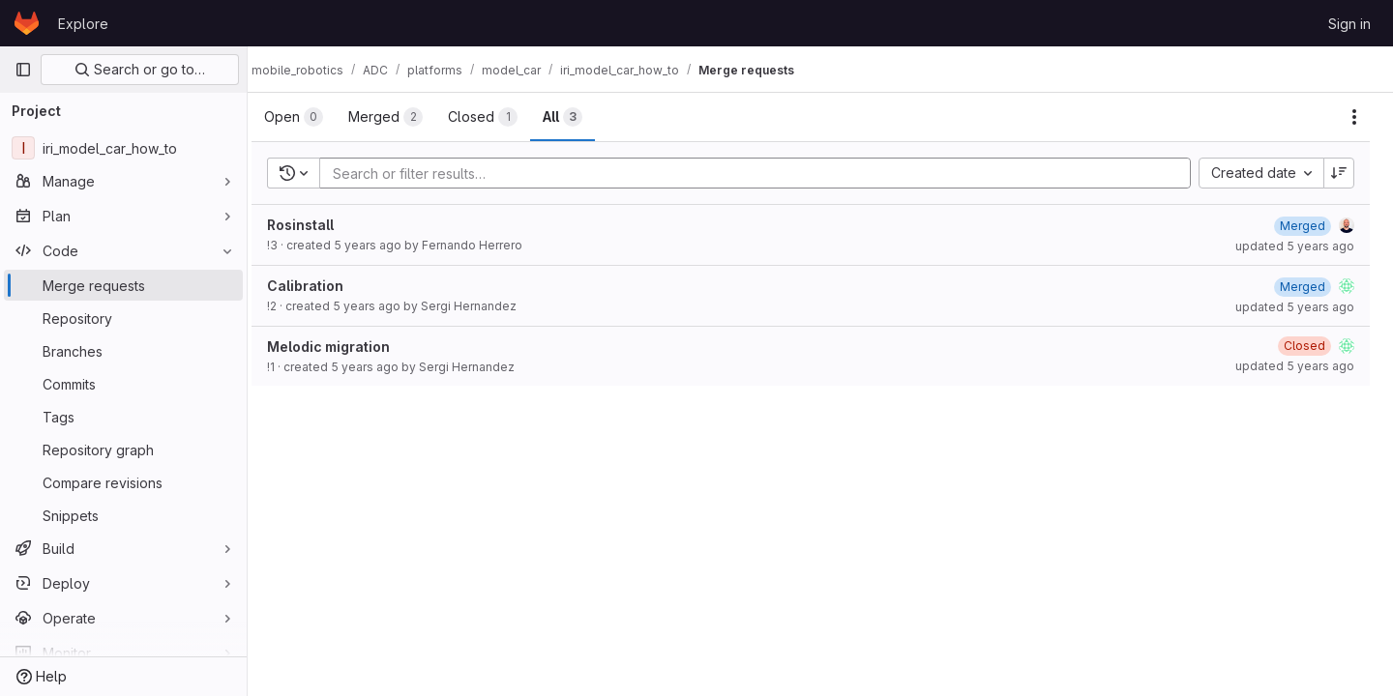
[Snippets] (123, 515)
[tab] (313, 117)
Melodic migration (347, 346)
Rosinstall (319, 225)
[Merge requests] (123, 285)
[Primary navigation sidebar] (23, 69)
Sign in (1349, 23)
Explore (83, 23)
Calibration (324, 285)
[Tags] (123, 416)
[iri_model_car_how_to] (123, 147)
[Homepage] (27, 23)
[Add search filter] (770, 173)
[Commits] (123, 383)
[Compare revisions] (123, 482)
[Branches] (123, 350)
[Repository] (123, 318)
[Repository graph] (123, 449)
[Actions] (1354, 117)
